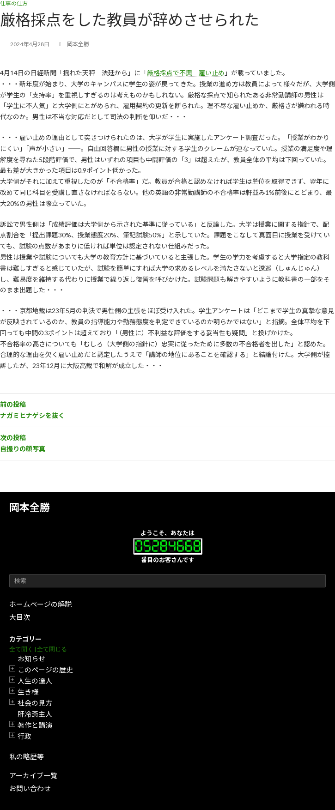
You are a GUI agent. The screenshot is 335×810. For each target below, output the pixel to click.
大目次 (19, 617)
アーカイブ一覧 (33, 775)
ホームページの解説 (40, 604)
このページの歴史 (45, 669)
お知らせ (31, 658)
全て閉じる (52, 649)
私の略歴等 (26, 756)
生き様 (28, 692)
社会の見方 (35, 703)
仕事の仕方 (14, 3)
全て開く (21, 649)
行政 (24, 736)
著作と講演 (35, 725)
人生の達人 (35, 681)
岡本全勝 (29, 507)
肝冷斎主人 (35, 714)
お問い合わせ (30, 788)
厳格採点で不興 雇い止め (186, 73)
